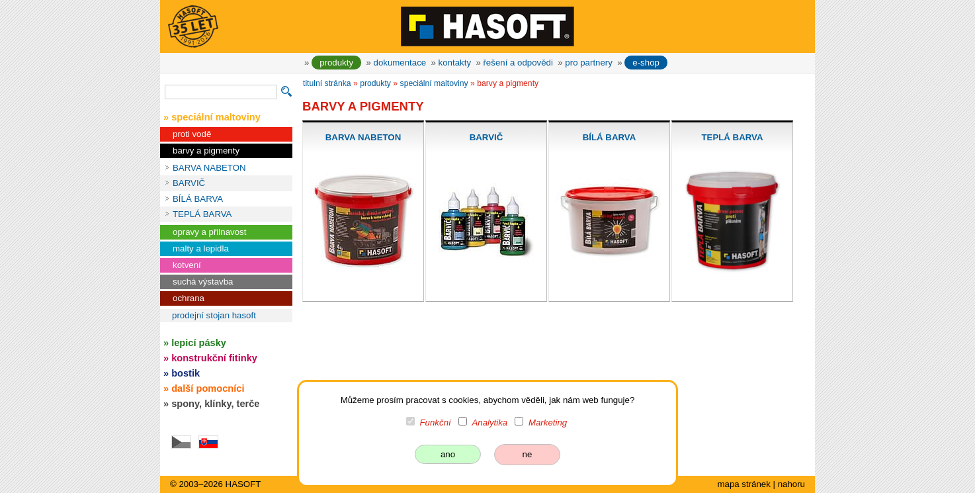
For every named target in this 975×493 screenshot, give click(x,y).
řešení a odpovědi (517, 62)
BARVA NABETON (209, 168)
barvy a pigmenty (206, 151)
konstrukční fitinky (214, 358)
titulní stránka (327, 83)
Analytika (489, 422)
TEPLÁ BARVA (202, 214)
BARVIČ (189, 183)
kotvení (187, 265)
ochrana (188, 298)
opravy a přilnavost (209, 232)
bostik (185, 373)
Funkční (435, 422)
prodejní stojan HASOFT (214, 315)
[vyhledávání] (220, 92)
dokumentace (400, 62)
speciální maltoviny (434, 83)
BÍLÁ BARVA (198, 199)
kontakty (455, 62)
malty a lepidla (201, 248)
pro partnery (589, 62)
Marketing (548, 422)
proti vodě (192, 134)
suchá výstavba (203, 282)
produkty (336, 62)
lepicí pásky (198, 342)
